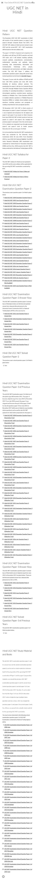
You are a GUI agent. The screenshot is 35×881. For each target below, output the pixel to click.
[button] (2, 2)
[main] (17, 10)
